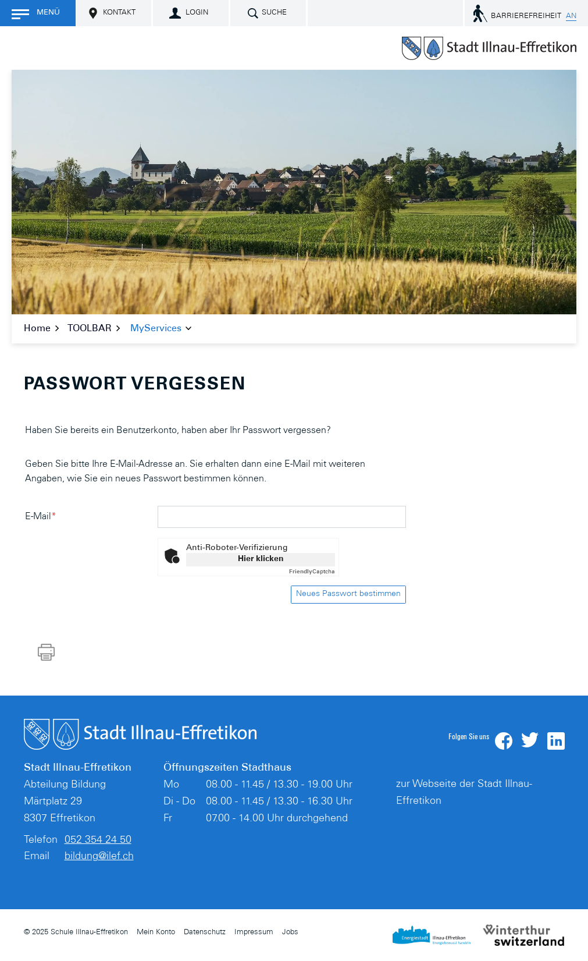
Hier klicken (261, 559)
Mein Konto (156, 933)
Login (197, 13)
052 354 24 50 (98, 840)
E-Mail (40, 517)
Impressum (253, 933)
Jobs (290, 933)
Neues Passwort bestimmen (348, 594)
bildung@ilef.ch (99, 857)
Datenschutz (205, 933)
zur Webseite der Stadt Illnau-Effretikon (464, 793)
